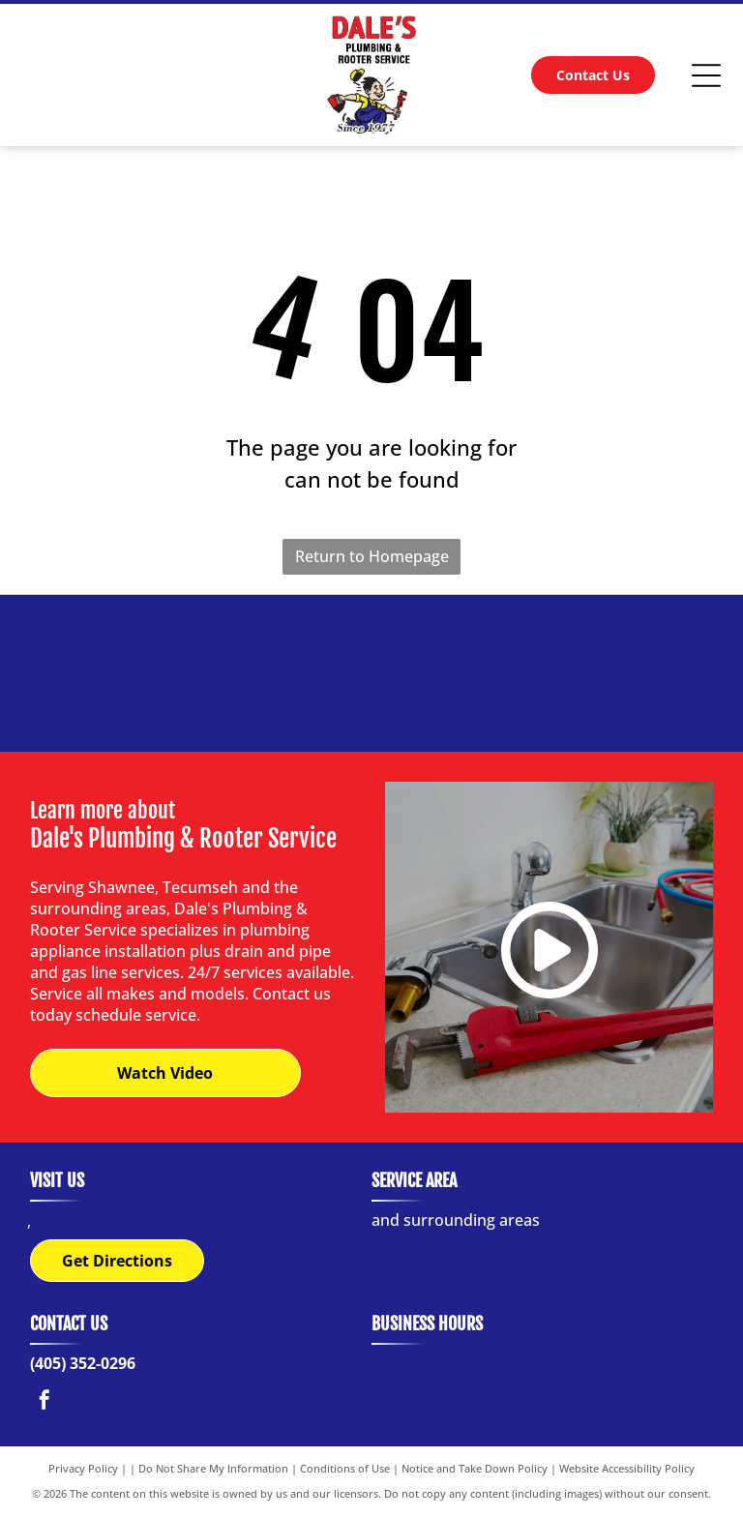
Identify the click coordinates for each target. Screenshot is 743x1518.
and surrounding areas (456, 1221)
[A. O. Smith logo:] (615, 673)
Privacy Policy (83, 1469)
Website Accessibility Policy (627, 1469)
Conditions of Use (345, 1469)
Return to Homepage (372, 556)
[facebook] (44, 1403)
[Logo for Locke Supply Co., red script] (126, 673)
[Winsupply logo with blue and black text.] (493, 673)
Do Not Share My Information (213, 1469)
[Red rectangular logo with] (371, 673)
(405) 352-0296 (82, 1364)
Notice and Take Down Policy (474, 1469)
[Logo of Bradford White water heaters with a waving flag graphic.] (249, 673)
